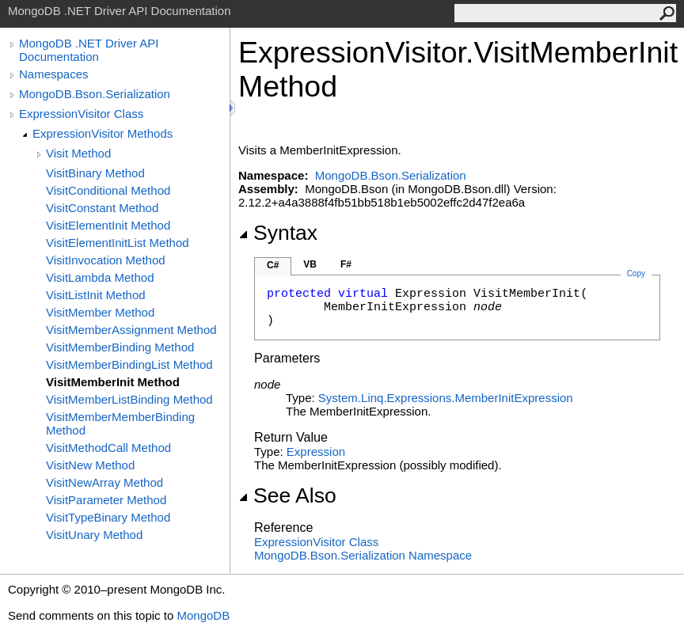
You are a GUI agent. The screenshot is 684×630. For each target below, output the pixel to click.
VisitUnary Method (94, 534)
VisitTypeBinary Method (108, 517)
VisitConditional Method (108, 190)
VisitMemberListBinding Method (129, 399)
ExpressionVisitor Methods (102, 133)
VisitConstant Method (102, 207)
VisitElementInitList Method (117, 242)
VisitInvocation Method (105, 260)
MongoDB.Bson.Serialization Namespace (363, 555)
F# (346, 264)
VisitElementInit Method (108, 225)
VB (310, 264)
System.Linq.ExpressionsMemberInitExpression (445, 397)
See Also (287, 495)
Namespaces (54, 74)
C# (273, 265)
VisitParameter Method (106, 500)
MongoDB (203, 615)
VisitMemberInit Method (113, 382)
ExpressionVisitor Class (81, 113)
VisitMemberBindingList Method (129, 364)
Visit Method (78, 153)
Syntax (277, 233)
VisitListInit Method (96, 295)
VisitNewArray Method (104, 482)
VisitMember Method (100, 312)
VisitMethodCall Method (108, 447)
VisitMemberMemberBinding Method (120, 423)
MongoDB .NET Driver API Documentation (88, 49)
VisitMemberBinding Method (120, 347)
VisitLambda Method (100, 277)
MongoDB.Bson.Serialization (94, 94)
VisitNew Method (90, 465)
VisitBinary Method (95, 173)
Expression (316, 451)
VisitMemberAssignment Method (131, 329)
